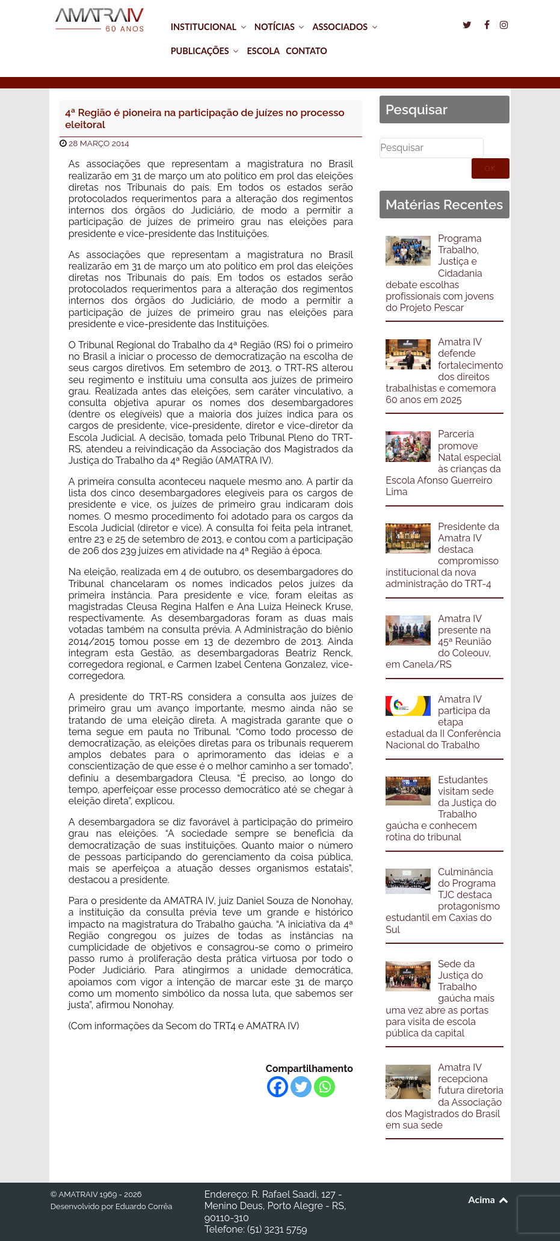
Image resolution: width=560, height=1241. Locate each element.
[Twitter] (301, 1086)
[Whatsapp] (324, 1086)
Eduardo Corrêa (143, 1206)
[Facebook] (277, 1086)
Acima (489, 1199)
